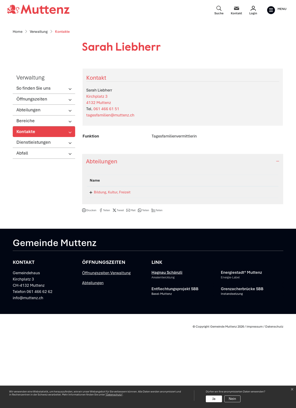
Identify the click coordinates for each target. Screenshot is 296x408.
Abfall (22, 231)
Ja (214, 398)
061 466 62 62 (39, 370)
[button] (89, 289)
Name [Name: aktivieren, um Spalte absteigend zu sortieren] (95, 259)
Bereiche (25, 199)
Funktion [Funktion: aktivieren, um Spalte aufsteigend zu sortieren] (188, 259)
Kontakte (31, 211)
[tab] (182, 239)
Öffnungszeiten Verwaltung (106, 351)
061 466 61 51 (106, 187)
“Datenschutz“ (114, 394)
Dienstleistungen (33, 220)
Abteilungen (28, 188)
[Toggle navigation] (277, 10)
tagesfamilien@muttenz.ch (110, 193)
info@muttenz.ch (28, 376)
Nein (232, 398)
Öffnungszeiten (31, 177)
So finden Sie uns (33, 166)
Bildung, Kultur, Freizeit (108, 270)
